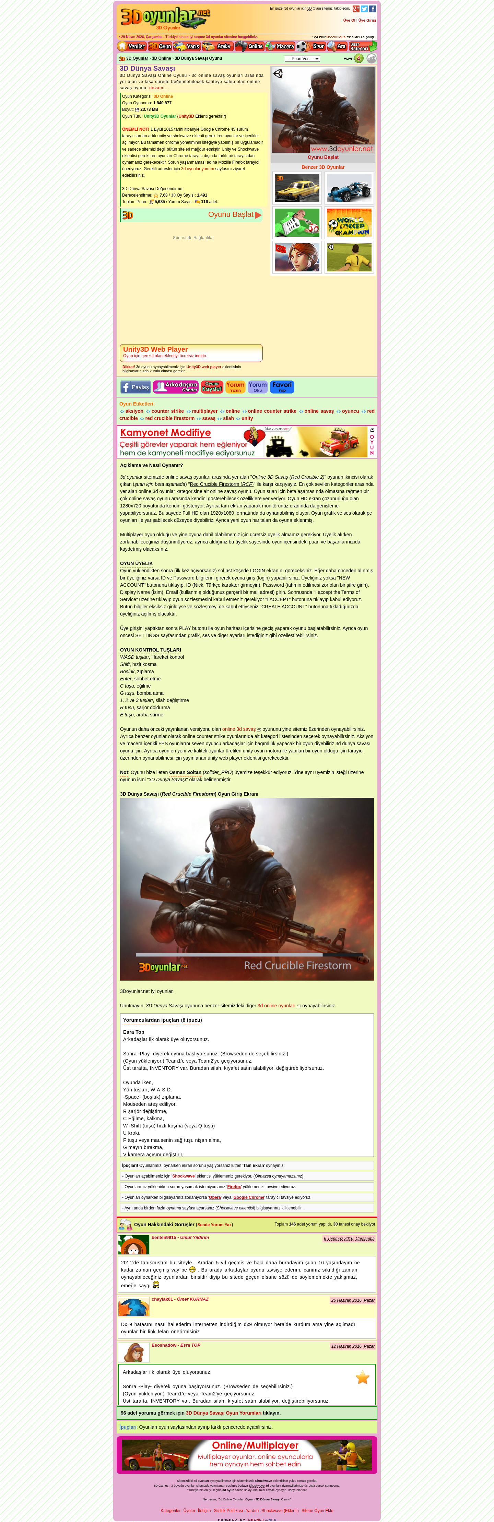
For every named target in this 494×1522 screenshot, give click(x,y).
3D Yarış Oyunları (187, 46)
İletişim (204, 1510)
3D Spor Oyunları (311, 46)
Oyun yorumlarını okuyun (258, 387)
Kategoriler (170, 1510)
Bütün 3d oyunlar (160, 46)
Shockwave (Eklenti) (280, 1510)
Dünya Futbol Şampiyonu (297, 223)
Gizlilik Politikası (228, 1510)
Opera (215, 1197)
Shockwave (183, 1176)
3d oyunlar (214, 37)
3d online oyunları (277, 1005)
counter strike (168, 411)
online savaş (319, 411)
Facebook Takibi (372, 8)
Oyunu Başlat (231, 214)
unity (247, 418)
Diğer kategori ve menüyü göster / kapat (362, 46)
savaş (208, 418)
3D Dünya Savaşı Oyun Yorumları (223, 1413)
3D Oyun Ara (337, 46)
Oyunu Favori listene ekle (282, 387)
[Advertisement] (193, 291)
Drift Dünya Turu (349, 188)
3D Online (161, 58)
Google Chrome (248, 1197)
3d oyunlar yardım (197, 168)
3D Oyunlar (137, 58)
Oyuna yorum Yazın (235, 387)
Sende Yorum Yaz (214, 1224)
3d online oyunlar (249, 46)
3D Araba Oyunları (217, 46)
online (233, 411)
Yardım (252, 1510)
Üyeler (189, 1510)
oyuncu (350, 411)
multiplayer (205, 411)
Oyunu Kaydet (212, 387)
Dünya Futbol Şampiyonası (349, 223)
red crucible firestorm (170, 418)
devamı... (159, 87)
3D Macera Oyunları (280, 46)
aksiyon (134, 411)
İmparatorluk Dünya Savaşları (297, 257)
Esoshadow (134, 1352)
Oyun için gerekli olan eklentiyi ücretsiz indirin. (165, 352)
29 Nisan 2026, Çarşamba (141, 37)
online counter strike (272, 411)
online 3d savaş (239, 729)
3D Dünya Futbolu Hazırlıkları (349, 257)
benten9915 (134, 1245)
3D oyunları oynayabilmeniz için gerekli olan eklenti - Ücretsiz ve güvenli (344, 37)
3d (245, 1490)
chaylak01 (134, 1306)
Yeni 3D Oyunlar (132, 46)
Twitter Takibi (364, 8)
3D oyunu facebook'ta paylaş (135, 387)
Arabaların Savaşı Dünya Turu (297, 188)
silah (228, 418)
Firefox (234, 1186)
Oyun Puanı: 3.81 (355, 58)
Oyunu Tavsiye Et (176, 387)
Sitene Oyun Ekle (317, 1510)
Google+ (356, 8)
